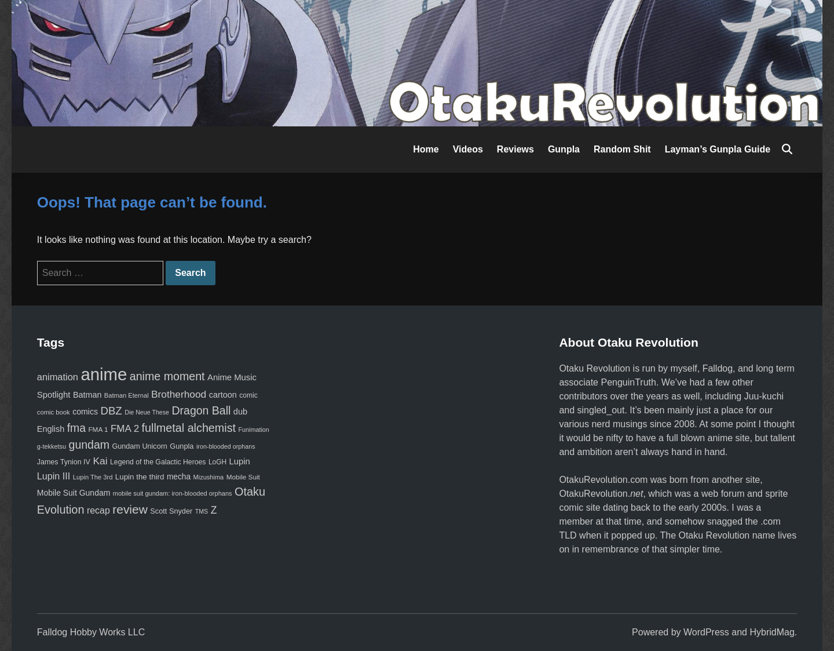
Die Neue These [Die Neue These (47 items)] (147, 412)
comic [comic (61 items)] (248, 395)
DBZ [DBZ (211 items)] (111, 411)
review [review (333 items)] (130, 509)
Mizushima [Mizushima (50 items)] (208, 477)
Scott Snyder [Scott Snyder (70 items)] (171, 511)
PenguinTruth (628, 382)
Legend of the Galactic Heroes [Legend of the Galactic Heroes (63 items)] (158, 462)
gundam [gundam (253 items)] (89, 444)
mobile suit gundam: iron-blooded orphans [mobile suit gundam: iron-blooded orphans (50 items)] (172, 493)
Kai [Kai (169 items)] (100, 461)
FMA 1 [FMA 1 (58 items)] (98, 429)
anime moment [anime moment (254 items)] (167, 376)
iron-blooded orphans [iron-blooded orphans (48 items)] (225, 446)
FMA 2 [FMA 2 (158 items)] (125, 428)
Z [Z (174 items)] (214, 510)
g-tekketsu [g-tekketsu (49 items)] (51, 446)
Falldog (718, 368)
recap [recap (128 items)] (98, 510)
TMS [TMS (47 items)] (202, 511)
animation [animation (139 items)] (57, 377)
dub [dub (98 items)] (240, 411)
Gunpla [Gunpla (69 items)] (181, 446)
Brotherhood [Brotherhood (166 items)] (178, 394)
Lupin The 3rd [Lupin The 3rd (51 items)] (93, 477)
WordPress (706, 632)
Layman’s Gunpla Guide (718, 149)
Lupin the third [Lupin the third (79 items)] (139, 476)
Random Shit (622, 149)
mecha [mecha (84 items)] (179, 476)
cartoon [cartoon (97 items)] (223, 394)
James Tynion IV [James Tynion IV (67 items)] (63, 462)
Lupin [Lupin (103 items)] (239, 461)
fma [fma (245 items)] (76, 427)
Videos (468, 149)
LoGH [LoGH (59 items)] (217, 462)
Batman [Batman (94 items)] (87, 394)
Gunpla (564, 149)
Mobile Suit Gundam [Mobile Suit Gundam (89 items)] (74, 492)
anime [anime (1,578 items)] (104, 374)
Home (425, 149)
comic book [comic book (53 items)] (53, 412)
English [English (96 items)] (50, 429)
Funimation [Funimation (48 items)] (254, 429)
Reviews (515, 149)
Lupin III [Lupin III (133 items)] (54, 476)
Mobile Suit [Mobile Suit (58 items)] (243, 477)
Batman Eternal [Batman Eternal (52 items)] (126, 395)
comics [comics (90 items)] (85, 411)
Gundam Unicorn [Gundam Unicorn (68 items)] (139, 446)
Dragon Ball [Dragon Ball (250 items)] (201, 410)
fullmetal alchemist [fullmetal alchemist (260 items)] (189, 427)
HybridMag (771, 632)
